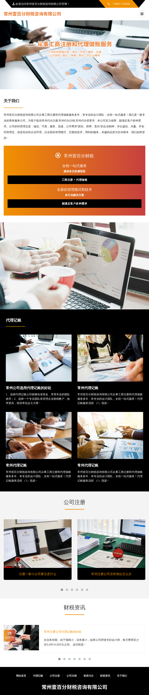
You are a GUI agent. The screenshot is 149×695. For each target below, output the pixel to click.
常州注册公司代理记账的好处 (63, 631)
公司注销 (72, 675)
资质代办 (88, 675)
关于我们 (122, 675)
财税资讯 (74, 607)
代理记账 (13, 320)
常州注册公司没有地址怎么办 (111, 574)
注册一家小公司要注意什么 (37, 574)
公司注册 (74, 502)
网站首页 (21, 675)
